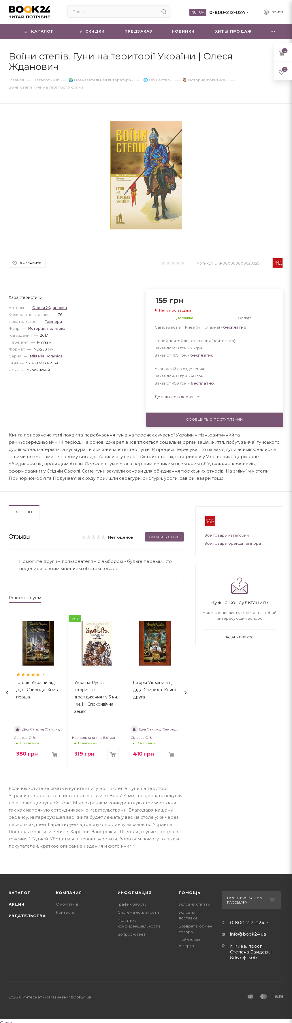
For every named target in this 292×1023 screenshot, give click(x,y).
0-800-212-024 (227, 12)
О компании (67, 904)
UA (201, 12)
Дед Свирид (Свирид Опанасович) (49, 729)
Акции (17, 904)
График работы (132, 904)
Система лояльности (138, 912)
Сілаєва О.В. (25, 737)
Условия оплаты (194, 904)
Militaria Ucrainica (46, 356)
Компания (69, 892)
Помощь (190, 892)
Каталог (19, 892)
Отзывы (24, 512)
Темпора (53, 321)
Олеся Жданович (49, 307)
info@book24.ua (248, 934)
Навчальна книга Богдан (94, 737)
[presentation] (7, 692)
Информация (134, 892)
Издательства (27, 915)
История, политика (46, 328)
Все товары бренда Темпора (232, 543)
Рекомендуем (25, 597)
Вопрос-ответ (132, 934)
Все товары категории (226, 535)
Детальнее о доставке (177, 396)
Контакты (65, 912)
